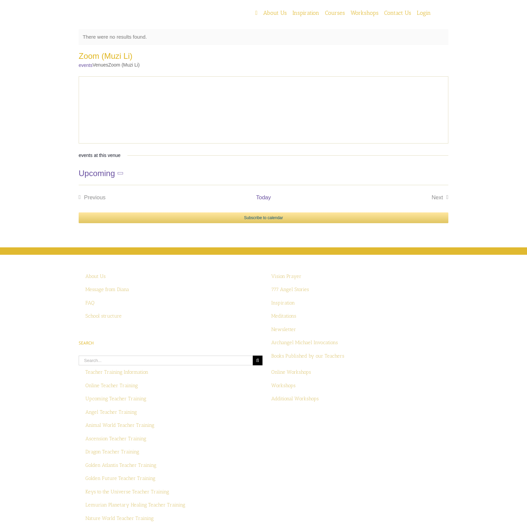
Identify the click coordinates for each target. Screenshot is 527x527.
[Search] (257, 360)
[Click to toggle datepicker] (102, 173)
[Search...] (166, 360)
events (85, 65)
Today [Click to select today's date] (263, 197)
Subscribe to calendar (263, 217)
